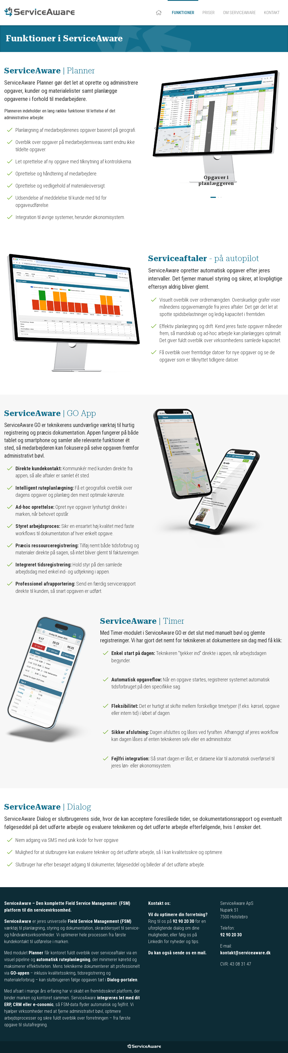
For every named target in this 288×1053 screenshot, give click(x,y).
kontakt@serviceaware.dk (245, 952)
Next (277, 128)
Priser (208, 12)
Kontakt (272, 12)
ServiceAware (39, 12)
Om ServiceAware (239, 12)
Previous (155, 128)
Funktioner (183, 12)
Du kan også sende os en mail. (177, 952)
